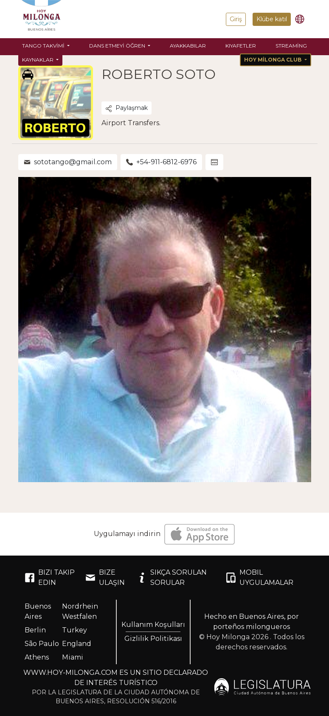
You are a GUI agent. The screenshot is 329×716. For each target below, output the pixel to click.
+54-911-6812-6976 (161, 162)
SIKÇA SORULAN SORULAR (172, 577)
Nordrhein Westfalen (80, 611)
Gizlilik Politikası (153, 639)
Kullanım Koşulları (153, 625)
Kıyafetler (240, 45)
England (76, 644)
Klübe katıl (271, 19)
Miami (72, 657)
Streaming (291, 45)
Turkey (74, 630)
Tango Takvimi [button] (44, 45)
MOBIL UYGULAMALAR (259, 577)
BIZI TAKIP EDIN (50, 577)
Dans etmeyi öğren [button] (117, 45)
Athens (37, 657)
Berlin (35, 630)
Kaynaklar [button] (38, 59)
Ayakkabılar (188, 45)
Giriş (236, 19)
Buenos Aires (38, 611)
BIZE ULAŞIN (105, 577)
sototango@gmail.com (68, 162)
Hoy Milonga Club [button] (273, 59)
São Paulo (42, 644)
